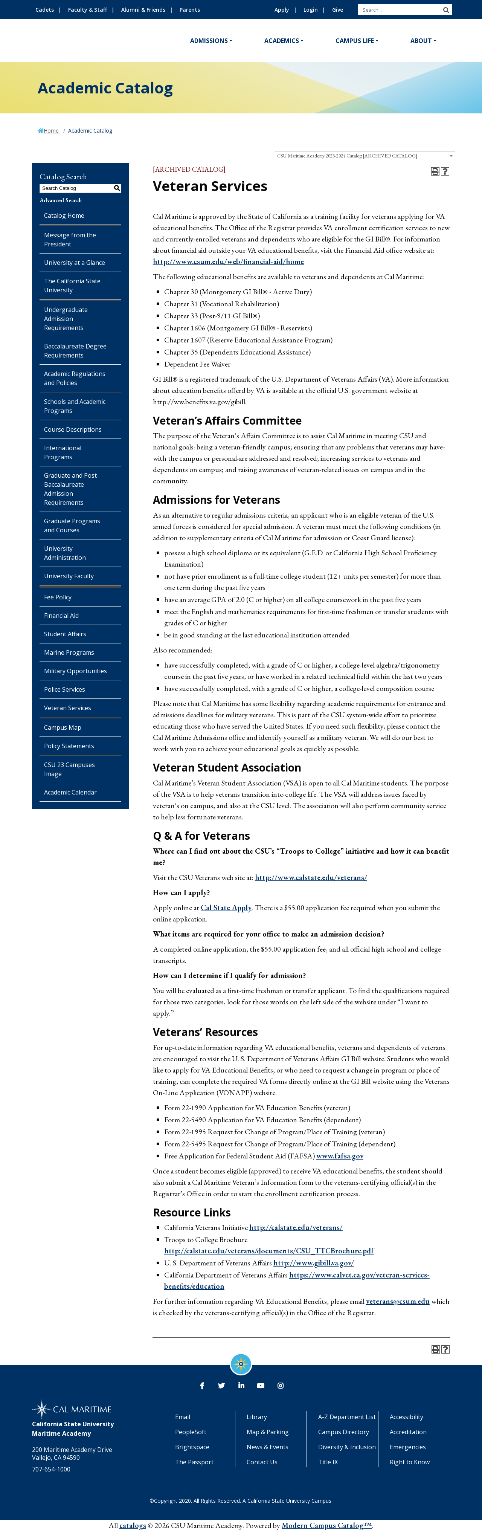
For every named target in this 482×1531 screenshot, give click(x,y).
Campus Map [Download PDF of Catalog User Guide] (62, 727)
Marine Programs (69, 652)
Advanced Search (61, 200)
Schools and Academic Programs (74, 406)
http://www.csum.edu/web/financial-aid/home (228, 261)
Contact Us (262, 1462)
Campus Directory (343, 1432)
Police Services (64, 689)
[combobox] (365, 155)
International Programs (62, 452)
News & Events (267, 1447)
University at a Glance (74, 262)
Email (182, 1417)
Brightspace (192, 1447)
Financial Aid (61, 615)
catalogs (132, 1525)
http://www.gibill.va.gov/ (313, 1263)
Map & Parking (268, 1432)
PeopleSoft (190, 1432)
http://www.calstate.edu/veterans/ (311, 877)
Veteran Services (67, 708)
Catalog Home (64, 215)
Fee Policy (58, 597)
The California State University (72, 285)
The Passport (194, 1462)
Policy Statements (69, 746)
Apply (282, 9)
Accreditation (408, 1432)
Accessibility (406, 1417)
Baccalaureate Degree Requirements (75, 350)
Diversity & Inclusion (347, 1447)
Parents (190, 9)
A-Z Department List (347, 1417)
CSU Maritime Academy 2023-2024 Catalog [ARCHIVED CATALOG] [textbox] (347, 156)
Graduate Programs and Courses (72, 525)
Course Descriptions (73, 429)
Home (51, 130)
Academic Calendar (70, 792)
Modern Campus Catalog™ (327, 1525)
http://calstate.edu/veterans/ (296, 1227)
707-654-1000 (51, 1469)
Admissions (209, 41)
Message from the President (70, 239)
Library (257, 1417)
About (421, 41)
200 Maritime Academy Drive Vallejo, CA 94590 (72, 1453)
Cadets (44, 9)
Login (311, 9)
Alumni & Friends (143, 9)
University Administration (65, 553)
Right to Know (410, 1462)
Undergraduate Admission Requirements (66, 319)
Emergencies (408, 1447)
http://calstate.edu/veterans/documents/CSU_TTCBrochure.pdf (269, 1251)
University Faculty (69, 576)
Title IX (328, 1462)
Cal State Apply (226, 907)
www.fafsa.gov (339, 1156)
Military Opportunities (75, 671)
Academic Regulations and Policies (74, 378)
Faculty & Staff (87, 9)
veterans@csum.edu (398, 1301)
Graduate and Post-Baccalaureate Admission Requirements (71, 489)
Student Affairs (65, 634)
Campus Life (355, 41)
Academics (281, 41)
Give (337, 9)
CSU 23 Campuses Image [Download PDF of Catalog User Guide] (69, 769)
